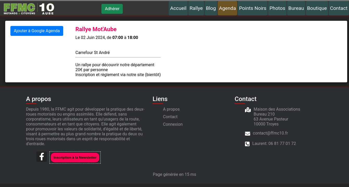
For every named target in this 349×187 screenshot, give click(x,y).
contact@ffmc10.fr (270, 133)
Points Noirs (252, 8)
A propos (171, 109)
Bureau (296, 8)
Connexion (173, 124)
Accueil (178, 8)
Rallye (196, 8)
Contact (338, 8)
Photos (277, 8)
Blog (211, 8)
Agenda (227, 8)
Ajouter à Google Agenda (37, 30)
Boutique (317, 8)
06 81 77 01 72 (282, 143)
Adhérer (112, 8)
